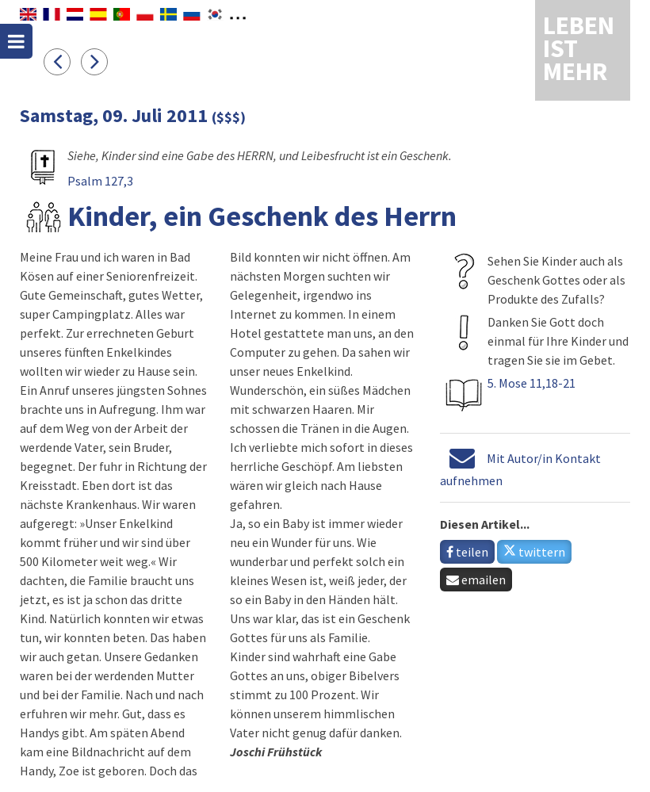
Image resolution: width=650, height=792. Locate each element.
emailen (476, 579)
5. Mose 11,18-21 (531, 383)
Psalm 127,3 (100, 181)
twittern (534, 552)
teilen (467, 552)
